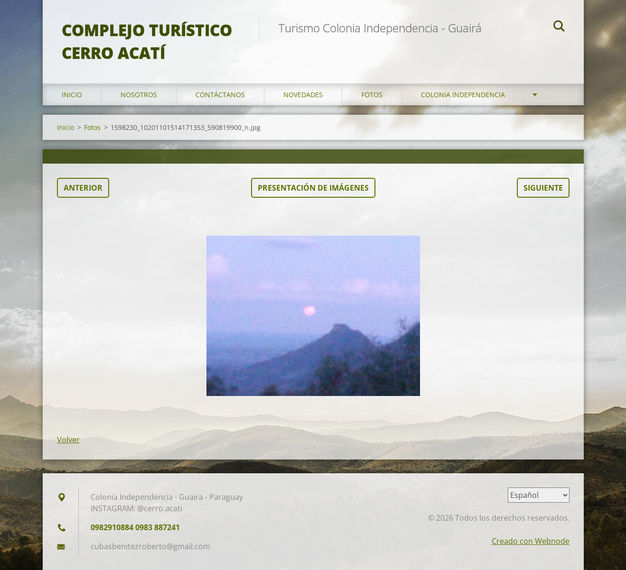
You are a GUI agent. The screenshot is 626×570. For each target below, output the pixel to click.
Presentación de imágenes (313, 188)
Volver (68, 439)
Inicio (72, 94)
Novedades (303, 94)
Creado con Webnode (531, 541)
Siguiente (543, 188)
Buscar (559, 27)
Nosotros (139, 94)
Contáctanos (220, 94)
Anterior (83, 188)
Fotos (372, 94)
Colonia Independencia (463, 94)
